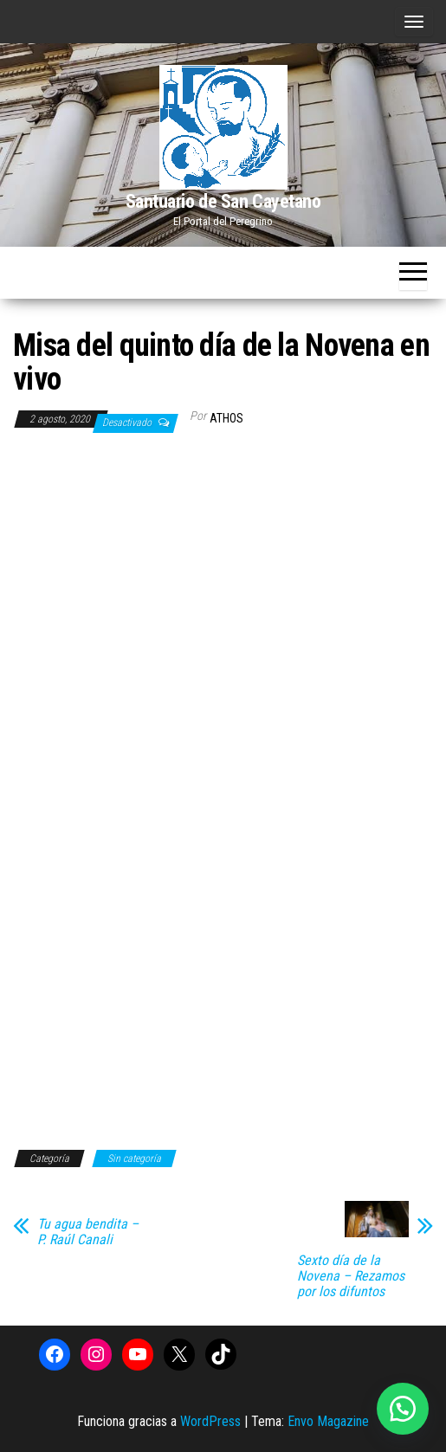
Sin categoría (134, 1158)
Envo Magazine (328, 1421)
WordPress (210, 1421)
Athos (226, 418)
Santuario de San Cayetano (223, 201)
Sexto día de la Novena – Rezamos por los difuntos (350, 1276)
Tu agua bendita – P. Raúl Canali (88, 1232)
